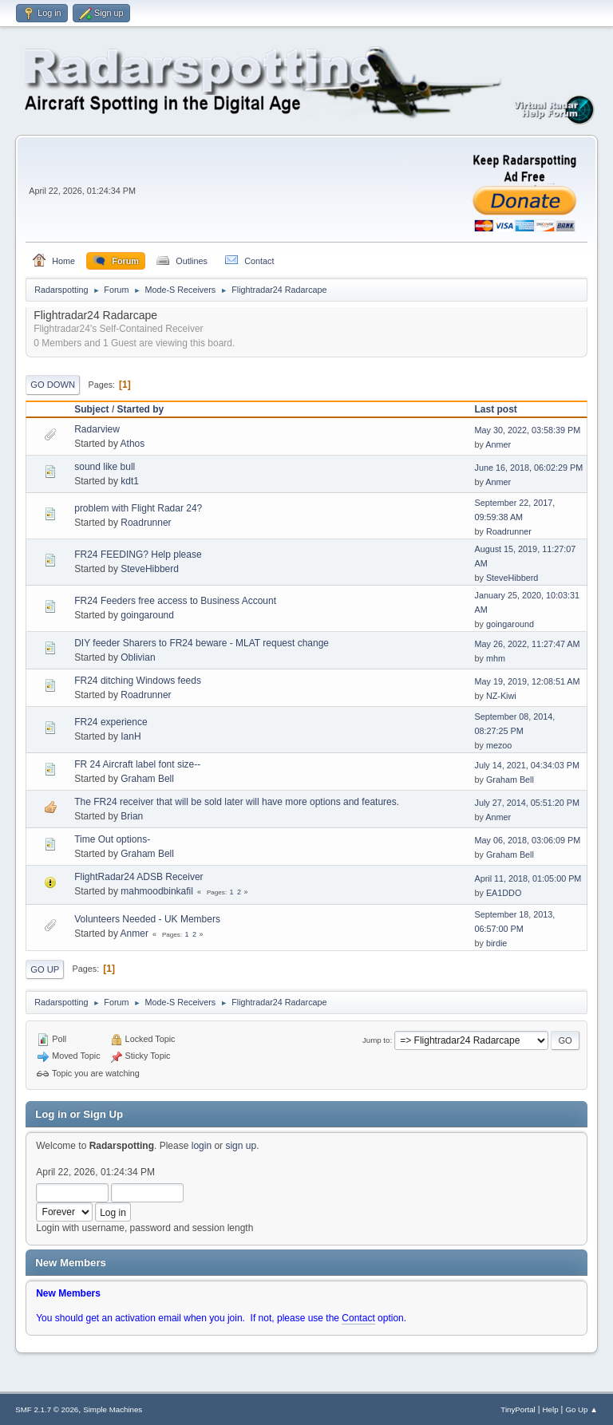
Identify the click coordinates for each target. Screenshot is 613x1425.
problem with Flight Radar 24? (138, 508)
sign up (240, 1145)
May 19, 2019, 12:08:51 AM (526, 681)
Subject (91, 409)
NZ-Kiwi (501, 696)
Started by (140, 409)
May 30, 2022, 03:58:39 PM (527, 430)
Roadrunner (146, 522)
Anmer (498, 444)
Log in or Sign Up (79, 1114)
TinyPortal (517, 1409)
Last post (495, 409)
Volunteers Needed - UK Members (147, 919)
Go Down (52, 384)
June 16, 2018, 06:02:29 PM (528, 467)
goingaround (147, 615)
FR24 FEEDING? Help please (137, 554)
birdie (496, 943)
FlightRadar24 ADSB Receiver (138, 876)
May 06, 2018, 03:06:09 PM (527, 840)
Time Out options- (112, 839)
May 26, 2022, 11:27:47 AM (526, 644)
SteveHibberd (150, 568)
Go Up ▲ (581, 1409)
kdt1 (130, 481)
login (202, 1145)
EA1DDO (503, 893)
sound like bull (104, 466)
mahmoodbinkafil (157, 891)
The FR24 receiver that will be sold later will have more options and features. (236, 801)
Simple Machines (112, 1409)
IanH (130, 736)
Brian (132, 816)
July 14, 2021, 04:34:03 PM (526, 765)
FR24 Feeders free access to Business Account (175, 600)
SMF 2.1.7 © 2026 (46, 1409)
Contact (358, 1318)
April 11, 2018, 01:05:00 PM (527, 878)
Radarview (97, 429)
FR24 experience (110, 722)
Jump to (376, 1040)
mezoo (499, 745)
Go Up (44, 969)
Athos (133, 443)
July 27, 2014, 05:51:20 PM (526, 802)
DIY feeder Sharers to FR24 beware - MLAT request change (201, 643)
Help (551, 1409)
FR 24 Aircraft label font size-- (137, 764)
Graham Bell (147, 778)
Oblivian (138, 657)
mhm (495, 658)
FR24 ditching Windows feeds (137, 680)
